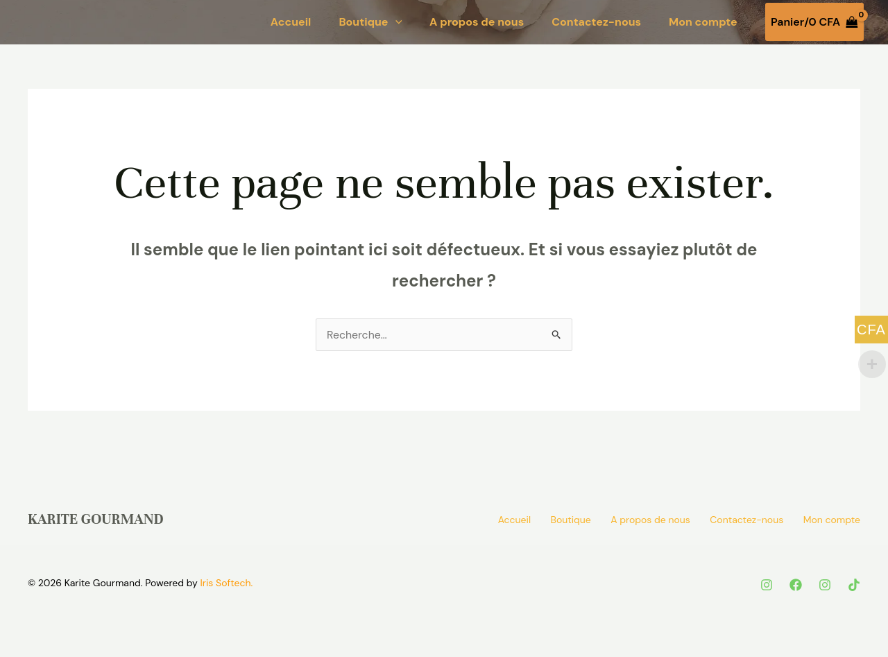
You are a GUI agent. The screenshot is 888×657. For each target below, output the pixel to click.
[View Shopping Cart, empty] (814, 22)
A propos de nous (476, 22)
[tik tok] (854, 585)
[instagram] (825, 585)
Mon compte (703, 22)
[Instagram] (766, 585)
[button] (395, 22)
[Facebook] (795, 585)
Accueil (291, 22)
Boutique (370, 22)
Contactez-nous (596, 22)
